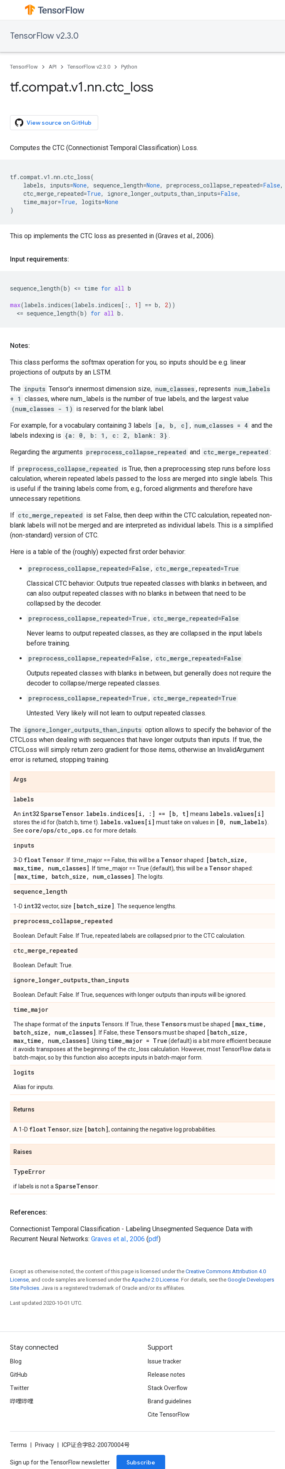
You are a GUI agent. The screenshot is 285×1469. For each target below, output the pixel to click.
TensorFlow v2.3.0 (44, 36)
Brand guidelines (169, 1401)
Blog (16, 1361)
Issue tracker (164, 1361)
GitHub (18, 1374)
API (53, 67)
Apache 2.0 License (154, 1280)
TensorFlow (24, 67)
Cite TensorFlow (169, 1414)
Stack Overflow (168, 1388)
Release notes (166, 1374)
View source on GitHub (53, 122)
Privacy (44, 1445)
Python (129, 67)
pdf (154, 1239)
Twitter (19, 1388)
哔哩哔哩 (21, 1401)
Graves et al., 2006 (118, 1239)
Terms (18, 1445)
